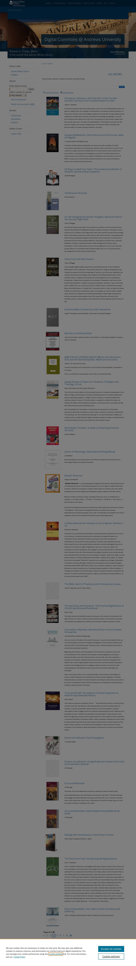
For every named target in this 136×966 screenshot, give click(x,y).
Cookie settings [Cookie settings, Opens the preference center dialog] (111, 956)
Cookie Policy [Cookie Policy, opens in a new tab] (19, 957)
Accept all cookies (111, 949)
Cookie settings (56, 954)
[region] (68, 952)
